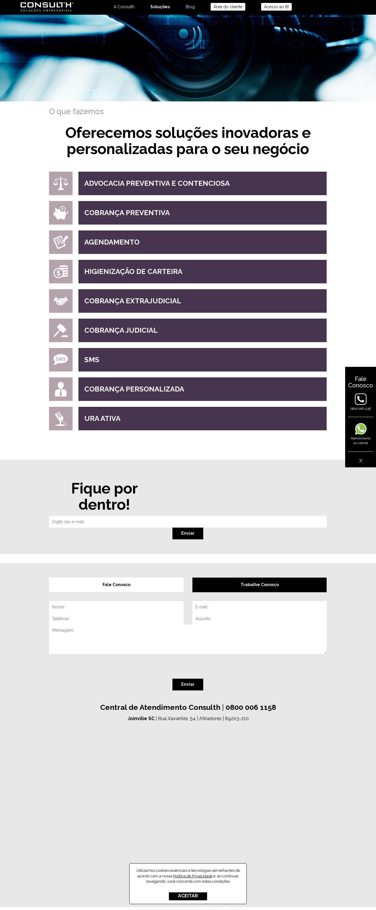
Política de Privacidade (192, 876)
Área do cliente (228, 6)
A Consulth (124, 6)
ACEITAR (188, 896)
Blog (190, 6)
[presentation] (93, 667)
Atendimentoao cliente (361, 436)
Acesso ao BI (276, 6)
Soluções (160, 6)
